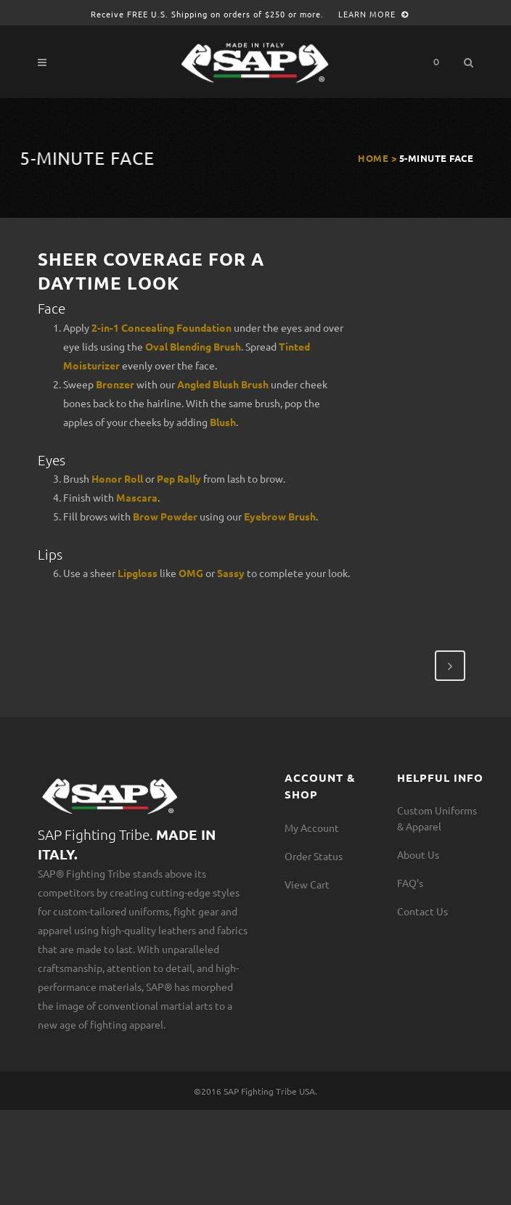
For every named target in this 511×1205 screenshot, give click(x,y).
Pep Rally (179, 478)
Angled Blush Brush (223, 384)
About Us (418, 854)
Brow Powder (165, 516)
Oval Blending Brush (193, 346)
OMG (191, 572)
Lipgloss (138, 572)
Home (373, 158)
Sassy (231, 572)
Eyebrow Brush (280, 516)
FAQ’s (410, 882)
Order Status (314, 855)
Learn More (373, 14)
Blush (223, 421)
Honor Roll (117, 478)
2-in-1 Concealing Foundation (161, 327)
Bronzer (115, 384)
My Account (312, 827)
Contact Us (422, 911)
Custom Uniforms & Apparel (437, 818)
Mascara (137, 497)
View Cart (307, 884)
